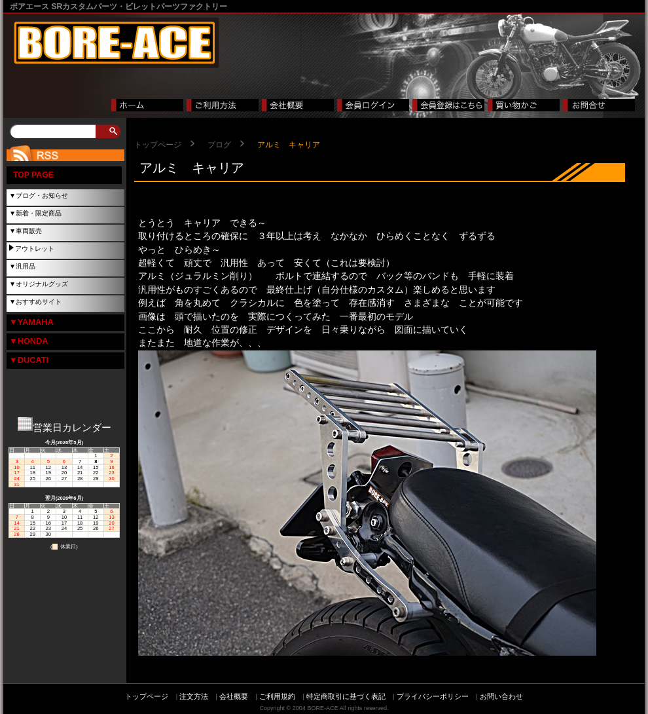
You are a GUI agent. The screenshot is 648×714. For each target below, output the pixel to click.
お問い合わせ (501, 696)
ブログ (219, 144)
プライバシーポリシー (433, 696)
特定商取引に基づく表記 (346, 696)
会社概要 (233, 696)
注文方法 (193, 696)
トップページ (157, 144)
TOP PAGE (33, 174)
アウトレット (34, 248)
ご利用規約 (277, 696)
